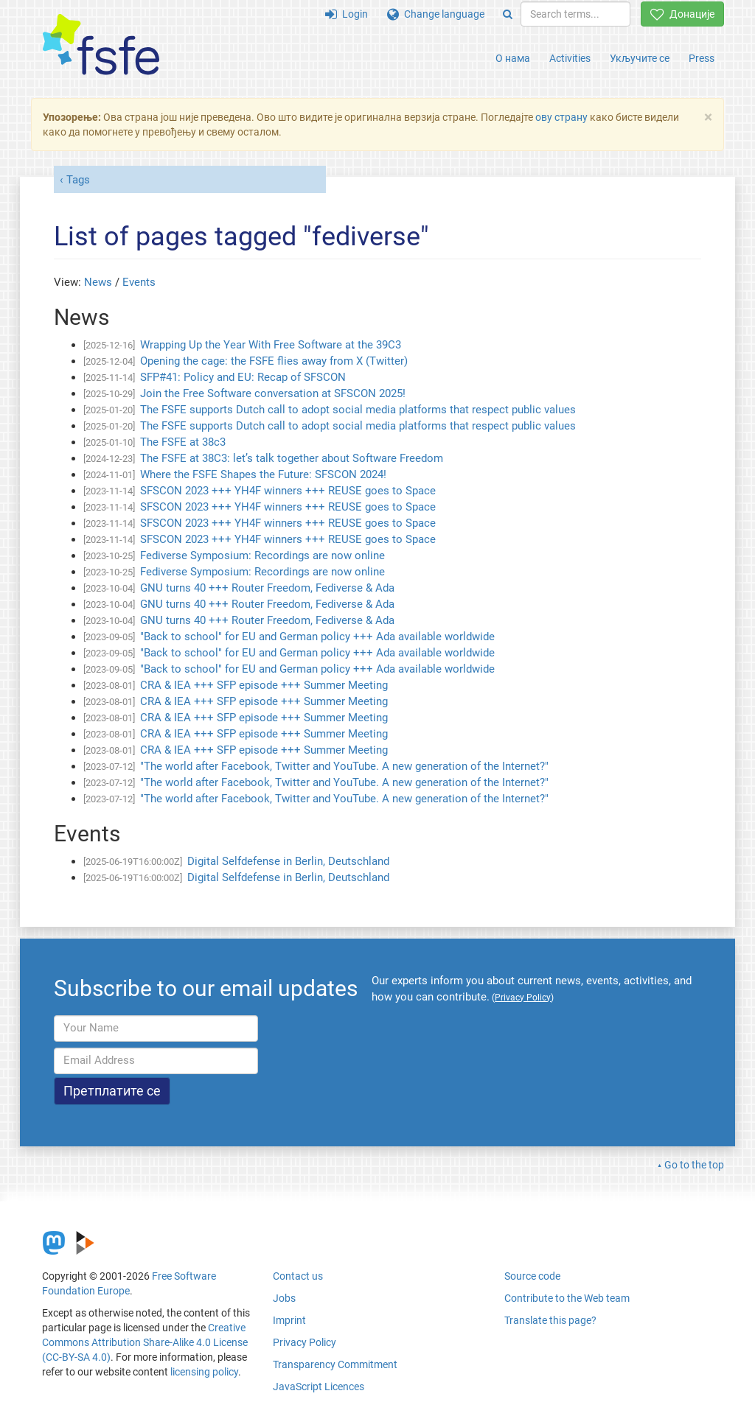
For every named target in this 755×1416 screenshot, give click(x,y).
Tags (78, 179)
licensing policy (204, 1372)
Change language (435, 14)
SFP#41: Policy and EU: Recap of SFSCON (243, 377)
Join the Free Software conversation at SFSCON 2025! (273, 393)
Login (346, 14)
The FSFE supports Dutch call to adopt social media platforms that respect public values (358, 409)
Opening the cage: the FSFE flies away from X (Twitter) (274, 361)
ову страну (561, 117)
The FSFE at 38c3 (183, 442)
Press (701, 58)
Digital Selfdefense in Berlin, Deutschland (288, 861)
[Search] (507, 14)
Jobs (284, 1298)
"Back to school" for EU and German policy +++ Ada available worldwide (317, 636)
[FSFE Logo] (101, 45)
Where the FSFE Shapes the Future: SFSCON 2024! (263, 474)
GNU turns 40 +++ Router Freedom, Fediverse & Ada (267, 588)
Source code (532, 1276)
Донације (682, 14)
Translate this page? (550, 1320)
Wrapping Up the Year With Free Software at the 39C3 (270, 344)
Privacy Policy (304, 1342)
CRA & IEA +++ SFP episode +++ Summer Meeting (264, 685)
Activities (570, 58)
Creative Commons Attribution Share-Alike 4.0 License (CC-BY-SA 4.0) (145, 1342)
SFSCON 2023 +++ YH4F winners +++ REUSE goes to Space (288, 490)
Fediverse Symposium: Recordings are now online (262, 555)
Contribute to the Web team (567, 1298)
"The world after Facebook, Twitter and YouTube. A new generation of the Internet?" (344, 766)
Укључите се (639, 58)
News (98, 282)
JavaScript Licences (318, 1386)
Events (139, 282)
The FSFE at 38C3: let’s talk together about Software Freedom (291, 458)
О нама (512, 58)
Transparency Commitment (335, 1364)
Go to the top (694, 1165)
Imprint (289, 1320)
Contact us (298, 1276)
